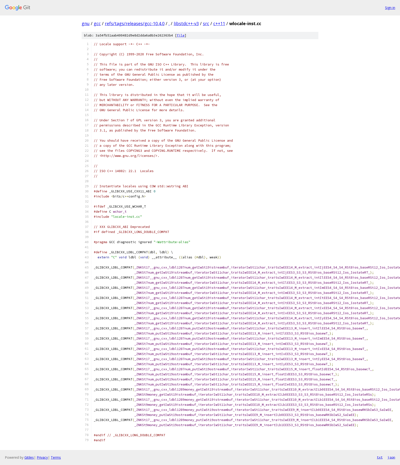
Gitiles (29, 457)
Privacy (42, 457)
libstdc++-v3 (186, 23)
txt (380, 457)
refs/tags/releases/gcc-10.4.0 (134, 23)
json (391, 457)
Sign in (390, 7)
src (206, 23)
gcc (97, 23)
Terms (56, 457)
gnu (86, 23)
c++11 (219, 23)
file (181, 35)
